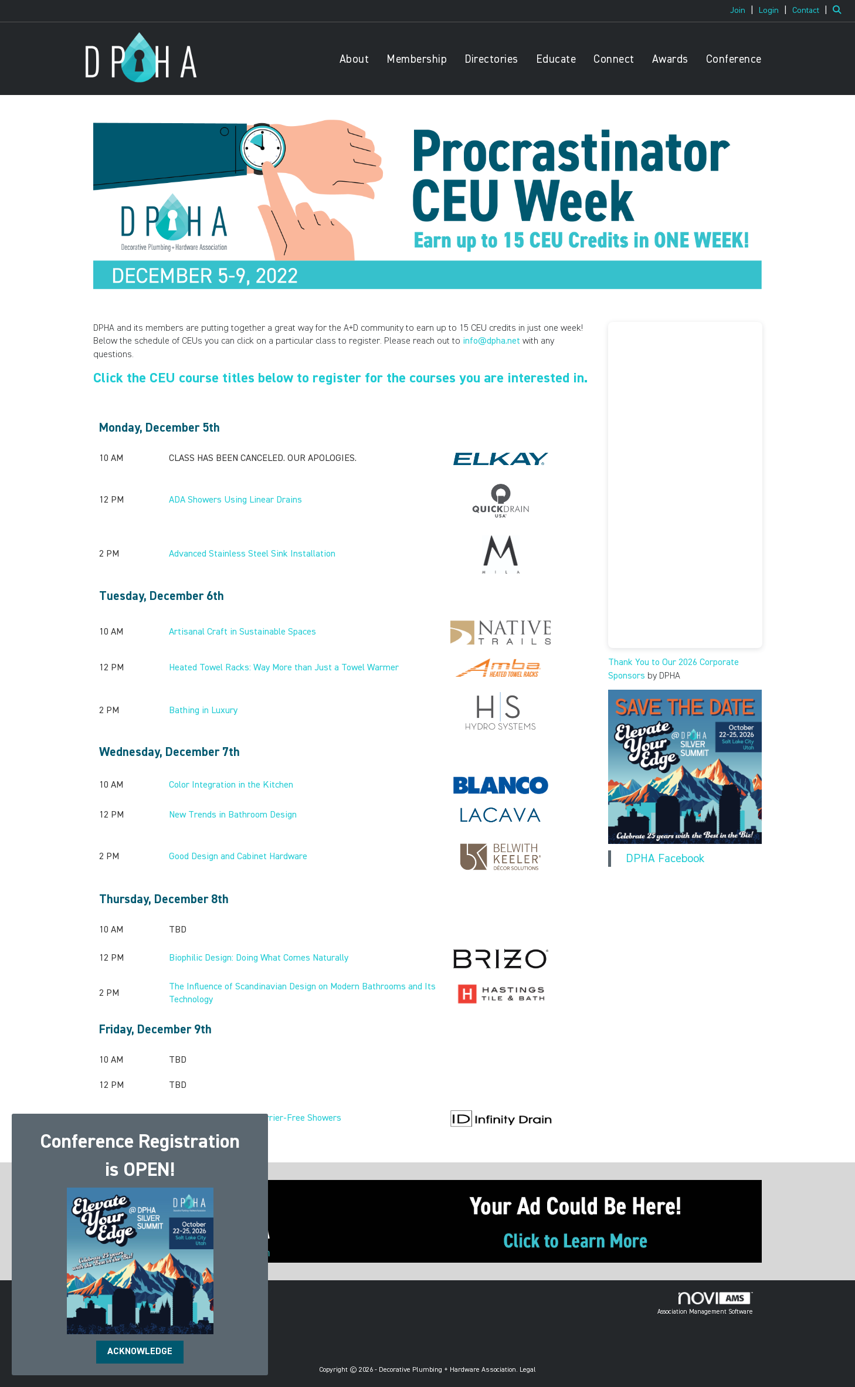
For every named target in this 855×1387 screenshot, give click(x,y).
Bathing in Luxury (203, 710)
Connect (614, 59)
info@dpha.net (491, 341)
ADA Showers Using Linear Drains (235, 500)
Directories (491, 59)
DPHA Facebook (665, 858)
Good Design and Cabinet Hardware (238, 857)
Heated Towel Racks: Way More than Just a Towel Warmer (284, 668)
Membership (416, 59)
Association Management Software (705, 1303)
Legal (528, 1370)
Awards (670, 59)
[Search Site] (839, 10)
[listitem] (743, 10)
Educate (556, 59)
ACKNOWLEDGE (139, 1352)
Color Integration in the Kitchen (231, 785)
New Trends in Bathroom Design (233, 815)
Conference (734, 59)
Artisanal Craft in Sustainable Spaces (242, 632)
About (354, 59)
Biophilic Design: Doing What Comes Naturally (258, 958)
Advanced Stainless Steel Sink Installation (252, 554)
